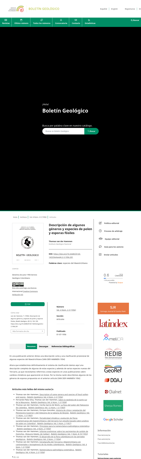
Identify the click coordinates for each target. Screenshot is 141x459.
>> (18, 457)
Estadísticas (90, 23)
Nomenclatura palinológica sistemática (57, 449)
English (114, 9)
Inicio (15, 217)
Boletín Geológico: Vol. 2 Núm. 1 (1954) (44, 439)
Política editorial (111, 223)
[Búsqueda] (63, 131)
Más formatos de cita (21, 331)
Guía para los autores (113, 247)
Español (103, 9)
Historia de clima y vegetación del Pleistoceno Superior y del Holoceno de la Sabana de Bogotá (51, 411)
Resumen (31, 346)
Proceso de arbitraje (113, 231)
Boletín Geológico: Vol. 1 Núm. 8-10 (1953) (69, 434)
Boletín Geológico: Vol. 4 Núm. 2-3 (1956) (45, 397)
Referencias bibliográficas (63, 346)
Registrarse (130, 9)
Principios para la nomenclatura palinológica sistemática (64, 426)
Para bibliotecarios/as (106, 443)
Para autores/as (104, 439)
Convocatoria (61, 23)
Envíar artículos (111, 254)
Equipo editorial (112, 239)
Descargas (43, 346)
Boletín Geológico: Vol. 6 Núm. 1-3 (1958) (49, 402)
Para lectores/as (104, 435)
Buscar (135, 20)
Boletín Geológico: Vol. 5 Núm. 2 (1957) (54, 423)
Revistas (6, 23)
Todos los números (41, 23)
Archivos (23, 217)
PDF (28, 304)
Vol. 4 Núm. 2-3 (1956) (38, 217)
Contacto (76, 23)
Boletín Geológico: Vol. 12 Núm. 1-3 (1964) (46, 407)
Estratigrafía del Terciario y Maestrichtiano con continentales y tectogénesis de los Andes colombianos (48, 443)
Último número (21, 23)
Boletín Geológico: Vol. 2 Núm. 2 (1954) (34, 428)
